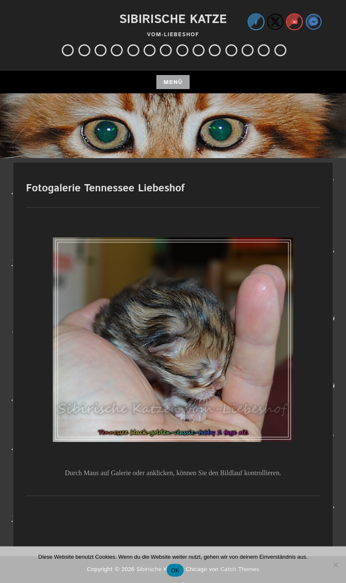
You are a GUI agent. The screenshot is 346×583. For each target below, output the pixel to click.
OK (175, 570)
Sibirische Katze (173, 19)
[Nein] (335, 564)
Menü (172, 82)
